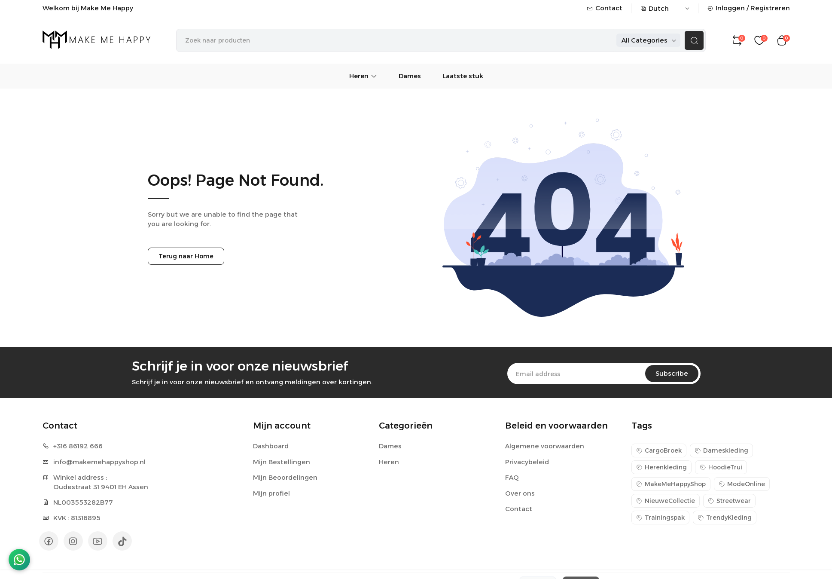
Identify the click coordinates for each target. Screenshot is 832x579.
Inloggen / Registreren (748, 8)
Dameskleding (721, 450)
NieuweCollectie (665, 501)
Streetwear (729, 501)
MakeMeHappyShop (671, 484)
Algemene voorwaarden (544, 446)
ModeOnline (742, 484)
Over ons (520, 493)
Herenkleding (661, 467)
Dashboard (271, 446)
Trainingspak (660, 517)
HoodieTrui (721, 467)
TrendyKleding (725, 517)
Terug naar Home (185, 256)
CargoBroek (659, 450)
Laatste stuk (462, 76)
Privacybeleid (527, 462)
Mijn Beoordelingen (285, 477)
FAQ (512, 477)
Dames (410, 76)
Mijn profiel (271, 493)
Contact (604, 8)
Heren (363, 76)
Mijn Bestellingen (281, 462)
